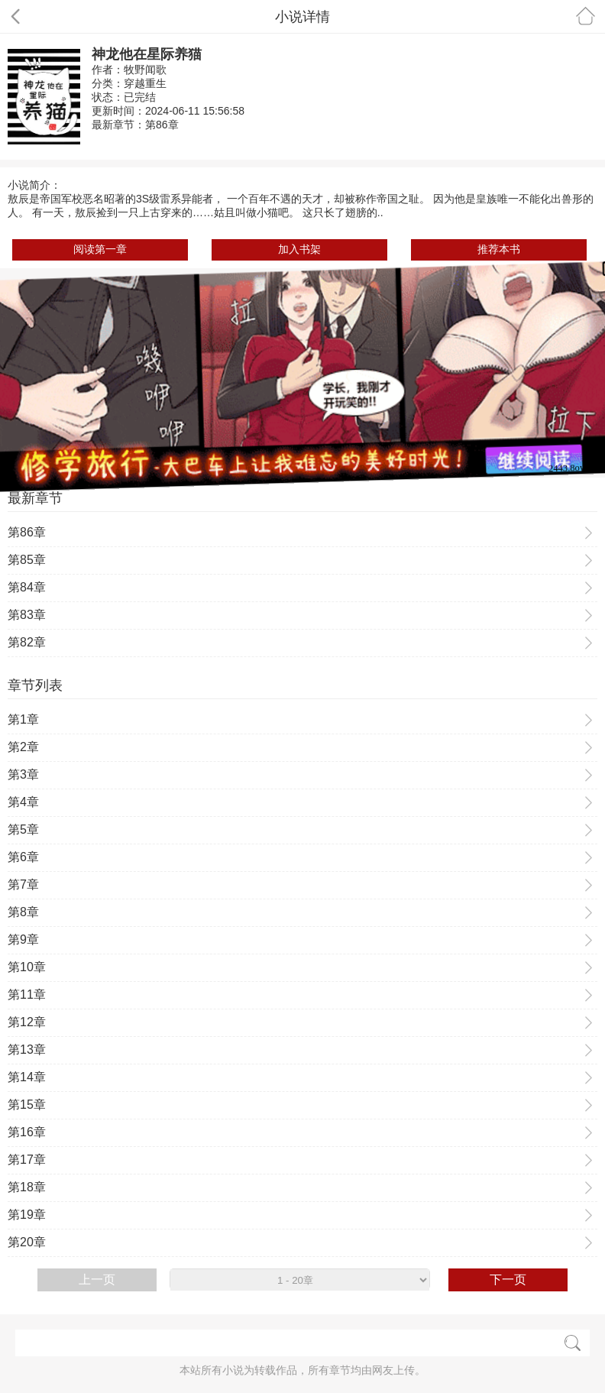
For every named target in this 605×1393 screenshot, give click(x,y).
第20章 (27, 1242)
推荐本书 (498, 249)
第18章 (27, 1187)
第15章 (27, 1104)
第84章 (27, 587)
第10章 (27, 967)
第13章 (27, 1049)
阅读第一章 (100, 249)
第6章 (23, 856)
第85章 (27, 559)
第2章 (23, 746)
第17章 (27, 1159)
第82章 (27, 642)
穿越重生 (145, 83)
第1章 (23, 719)
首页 (585, 15)
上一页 (97, 1279)
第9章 (23, 939)
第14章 (27, 1077)
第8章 (23, 911)
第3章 (23, 774)
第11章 (27, 994)
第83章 (27, 614)
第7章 (23, 884)
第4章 (23, 801)
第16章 (27, 1132)
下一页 (508, 1279)
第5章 (23, 829)
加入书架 (299, 249)
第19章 (27, 1214)
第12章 (27, 1022)
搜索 (572, 1343)
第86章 (162, 124)
